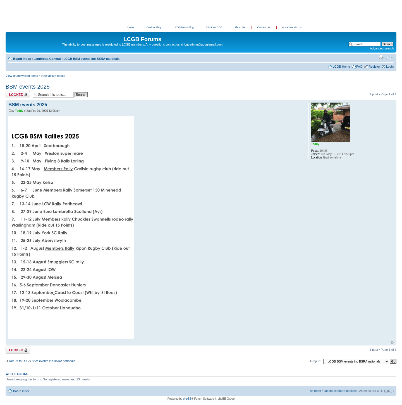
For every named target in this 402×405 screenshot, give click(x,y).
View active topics (53, 75)
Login (390, 66)
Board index (22, 58)
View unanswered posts (22, 75)
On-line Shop (154, 27)
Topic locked (18, 94)
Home (130, 27)
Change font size (390, 57)
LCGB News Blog (184, 27)
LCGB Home (341, 66)
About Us (240, 27)
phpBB (187, 398)
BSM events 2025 (28, 87)
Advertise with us (292, 27)
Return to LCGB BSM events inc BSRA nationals (42, 361)
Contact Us (264, 27)
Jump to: (315, 361)
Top (392, 342)
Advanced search (382, 48)
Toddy (19, 110)
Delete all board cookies (340, 390)
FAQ (359, 66)
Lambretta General (47, 58)
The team (314, 390)
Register (374, 66)
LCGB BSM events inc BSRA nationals (91, 58)
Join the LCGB (214, 27)
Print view (381, 57)
